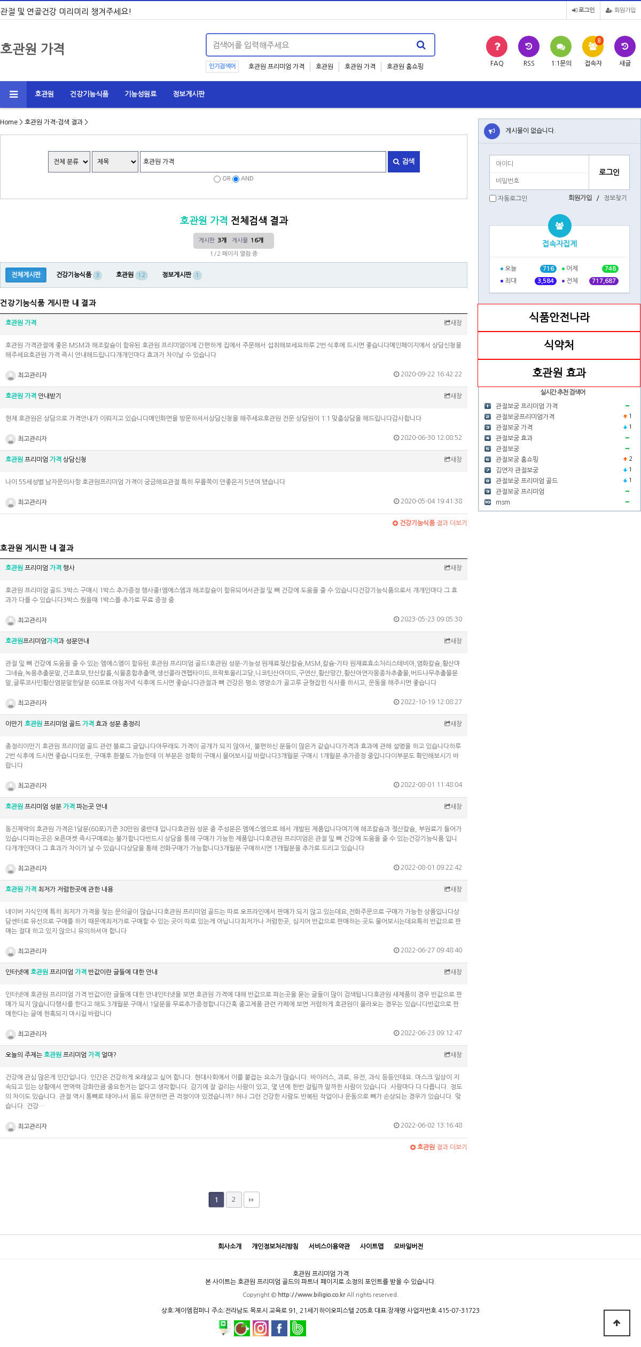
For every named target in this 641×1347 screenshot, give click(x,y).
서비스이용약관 (329, 1246)
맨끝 (252, 1200)
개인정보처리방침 (275, 1246)
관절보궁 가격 (514, 427)
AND (247, 179)
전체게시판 (26, 275)
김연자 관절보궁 (517, 470)
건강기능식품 (89, 94)
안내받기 (33, 396)
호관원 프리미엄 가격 (276, 67)
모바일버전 (408, 1246)
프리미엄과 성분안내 (47, 641)
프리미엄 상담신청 (46, 459)
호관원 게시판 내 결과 (37, 548)
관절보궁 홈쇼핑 (517, 459)
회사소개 (229, 1246)
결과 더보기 (430, 523)
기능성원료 (140, 94)
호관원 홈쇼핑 (405, 67)
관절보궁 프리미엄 (520, 492)
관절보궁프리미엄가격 (525, 417)
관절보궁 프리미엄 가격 (527, 406)
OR (226, 179)
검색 (404, 161)
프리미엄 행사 (40, 568)
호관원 (324, 67)
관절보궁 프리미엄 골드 (527, 481)
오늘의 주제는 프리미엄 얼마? (60, 1055)
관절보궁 (507, 449)
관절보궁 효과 (514, 438)
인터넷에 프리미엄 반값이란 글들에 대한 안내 (81, 972)
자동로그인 (512, 198)
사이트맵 (372, 1246)
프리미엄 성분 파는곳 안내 (56, 807)
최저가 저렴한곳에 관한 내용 (59, 889)
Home (9, 122)
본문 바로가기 (0, 0)
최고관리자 (26, 375)
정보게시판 (189, 94)
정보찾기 (615, 198)
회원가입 (621, 10)
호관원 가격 (360, 67)
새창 (453, 323)
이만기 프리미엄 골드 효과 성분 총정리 (72, 724)
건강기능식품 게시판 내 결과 (48, 303)
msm (503, 502)
